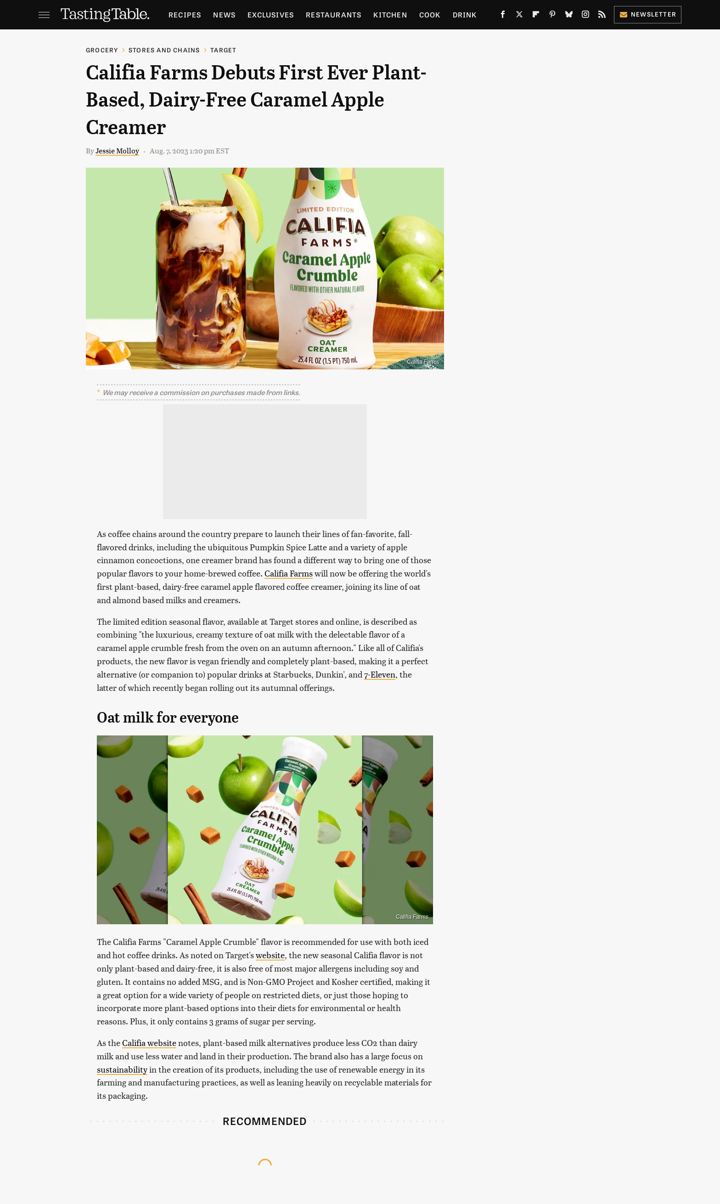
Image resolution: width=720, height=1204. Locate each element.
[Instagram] (585, 16)
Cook (430, 14)
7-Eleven (379, 674)
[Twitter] (519, 16)
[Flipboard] (535, 16)
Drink (465, 14)
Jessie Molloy (117, 150)
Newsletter (647, 14)
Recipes (185, 14)
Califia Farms (288, 573)
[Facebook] (502, 16)
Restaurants (333, 14)
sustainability (122, 1069)
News (224, 14)
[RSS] (602, 16)
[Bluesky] (569, 16)
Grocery (102, 50)
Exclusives (271, 14)
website (270, 955)
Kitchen (390, 14)
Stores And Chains (164, 50)
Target (223, 50)
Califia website (149, 1042)
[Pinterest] (552, 16)
